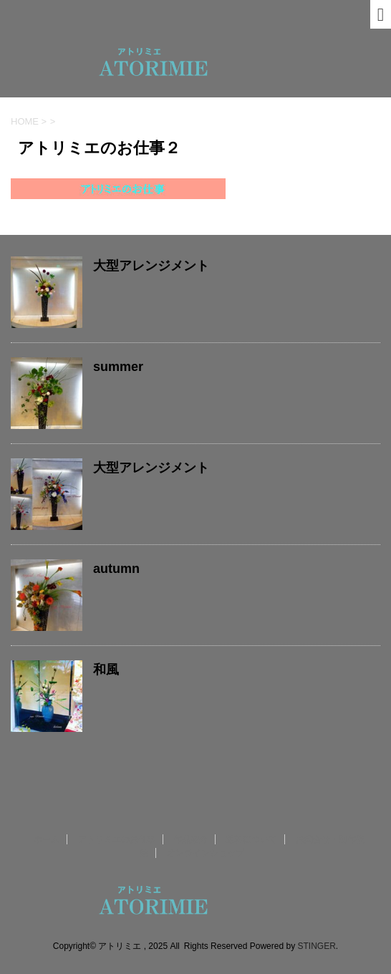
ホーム (46, 839)
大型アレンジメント (151, 266)
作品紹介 (190, 839)
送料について (251, 839)
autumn (116, 568)
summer (118, 367)
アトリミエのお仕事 (116, 839)
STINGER (316, 946)
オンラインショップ (205, 853)
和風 (106, 669)
